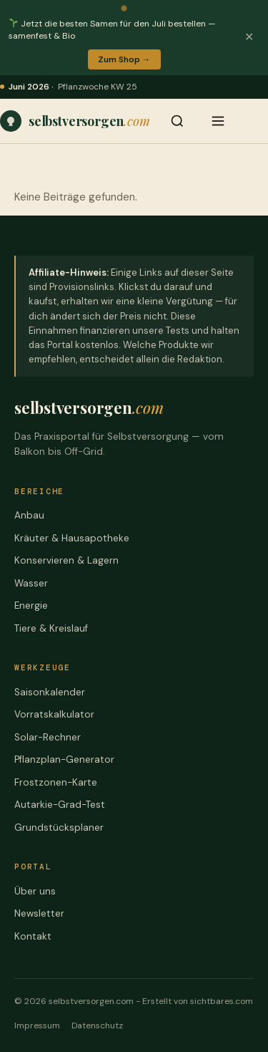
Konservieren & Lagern (66, 560)
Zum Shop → (124, 59)
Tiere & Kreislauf (51, 628)
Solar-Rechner (47, 737)
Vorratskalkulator (54, 714)
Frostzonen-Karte (55, 782)
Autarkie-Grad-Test (59, 804)
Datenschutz (97, 1025)
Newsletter (39, 913)
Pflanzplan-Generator (64, 759)
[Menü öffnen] (218, 121)
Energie (31, 605)
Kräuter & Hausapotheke (71, 538)
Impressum (37, 1025)
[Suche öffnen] (177, 121)
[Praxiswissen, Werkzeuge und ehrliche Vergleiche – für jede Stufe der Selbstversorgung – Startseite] (75, 121)
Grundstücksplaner (59, 827)
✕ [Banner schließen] (249, 36)
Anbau (29, 515)
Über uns (35, 891)
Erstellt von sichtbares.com (197, 1001)
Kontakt (32, 936)
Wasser (31, 583)
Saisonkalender (49, 692)
